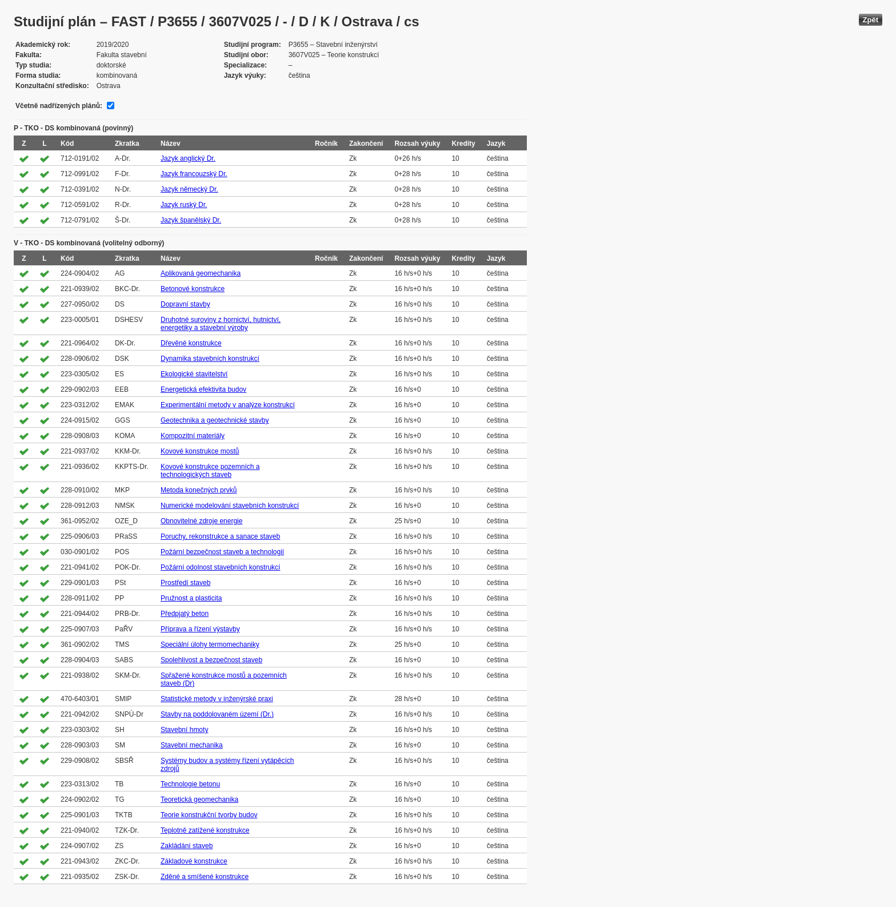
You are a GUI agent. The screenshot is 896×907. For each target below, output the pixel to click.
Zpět (870, 19)
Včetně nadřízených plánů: (58, 106)
